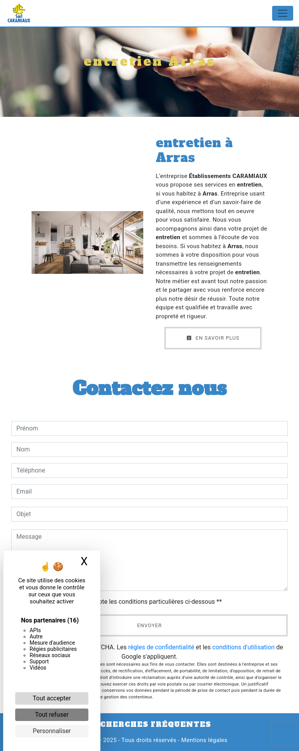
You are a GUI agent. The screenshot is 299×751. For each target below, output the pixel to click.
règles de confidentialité (161, 647)
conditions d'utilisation (243, 647)
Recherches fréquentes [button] (149, 724)
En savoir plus (212, 338)
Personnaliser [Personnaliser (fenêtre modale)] (52, 731)
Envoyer (149, 625)
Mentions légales (203, 740)
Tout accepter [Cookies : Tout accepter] (52, 698)
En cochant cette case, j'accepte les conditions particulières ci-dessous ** (120, 601)
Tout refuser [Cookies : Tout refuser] (52, 714)
